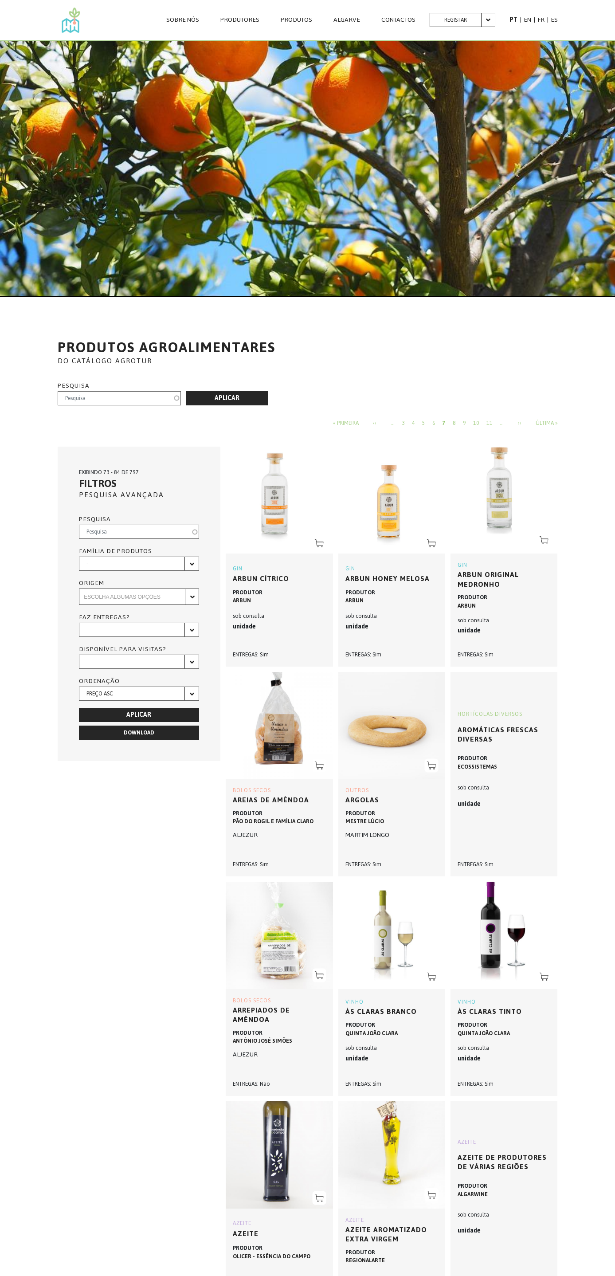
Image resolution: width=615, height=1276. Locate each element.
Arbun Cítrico (261, 578)
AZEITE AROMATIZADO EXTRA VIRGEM (386, 1234)
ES (554, 20)
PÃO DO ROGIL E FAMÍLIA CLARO (273, 821)
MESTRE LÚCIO (364, 821)
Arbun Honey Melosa (387, 578)
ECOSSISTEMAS (477, 767)
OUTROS (357, 790)
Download (139, 732)
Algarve (346, 20)
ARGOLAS (362, 800)
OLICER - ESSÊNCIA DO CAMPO (271, 1256)
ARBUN (242, 600)
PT (513, 20)
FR (540, 20)
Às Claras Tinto (490, 1011)
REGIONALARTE (365, 1260)
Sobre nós (182, 20)
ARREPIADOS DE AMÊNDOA (261, 1015)
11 (489, 424)
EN (527, 20)
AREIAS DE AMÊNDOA (271, 800)
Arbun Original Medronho (488, 579)
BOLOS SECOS (252, 790)
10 (476, 424)
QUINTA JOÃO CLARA (371, 1033)
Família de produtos (115, 551)
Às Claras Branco (381, 1011)
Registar (455, 20)
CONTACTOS (398, 20)
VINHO (354, 1002)
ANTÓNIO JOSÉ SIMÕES (262, 1041)
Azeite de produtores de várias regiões (502, 1162)
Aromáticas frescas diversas (498, 734)
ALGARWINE (473, 1194)
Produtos (296, 20)
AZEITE (242, 1223)
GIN (238, 568)
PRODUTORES (239, 20)
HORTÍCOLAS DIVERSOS (490, 714)
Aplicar (227, 398)
